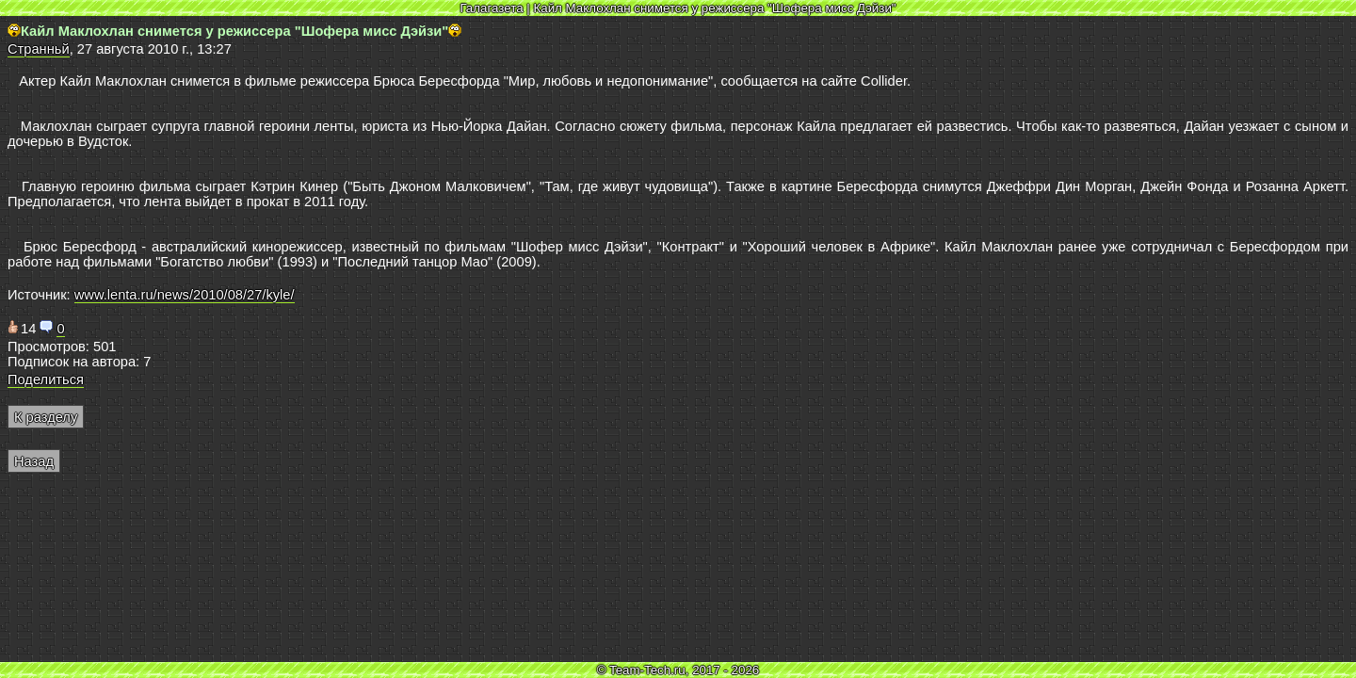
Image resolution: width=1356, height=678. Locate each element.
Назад (34, 461)
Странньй (39, 48)
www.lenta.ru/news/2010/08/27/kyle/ (184, 294)
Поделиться (46, 379)
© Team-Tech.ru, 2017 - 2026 (678, 670)
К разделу (45, 417)
